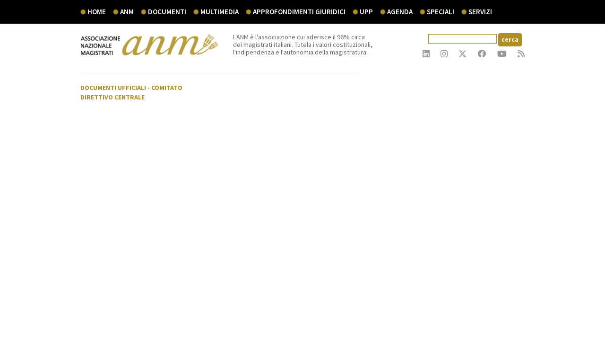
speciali (440, 11)
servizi (480, 11)
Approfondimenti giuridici (299, 11)
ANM (127, 11)
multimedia (219, 11)
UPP (366, 11)
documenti (167, 11)
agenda (400, 11)
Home (96, 11)
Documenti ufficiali (113, 87)
